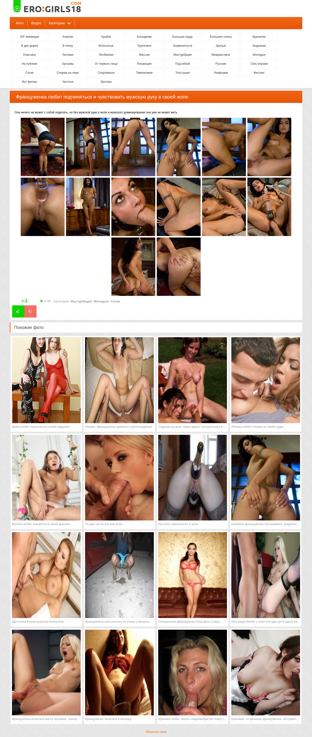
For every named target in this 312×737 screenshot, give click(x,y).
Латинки (67, 54)
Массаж (144, 54)
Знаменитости (182, 45)
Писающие (144, 63)
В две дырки (29, 45)
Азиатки (67, 36)
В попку (68, 45)
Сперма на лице (68, 72)
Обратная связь (156, 732)
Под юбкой (182, 63)
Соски (29, 72)
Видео (36, 23)
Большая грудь (182, 36)
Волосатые (105, 45)
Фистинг (259, 72)
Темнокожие (144, 72)
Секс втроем (259, 63)
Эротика (106, 81)
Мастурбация (183, 54)
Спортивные (106, 72)
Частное (67, 81)
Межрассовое (221, 54)
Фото (20, 23)
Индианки (259, 45)
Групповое (144, 45)
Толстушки (182, 72)
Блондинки (144, 36)
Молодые (259, 54)
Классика (29, 54)
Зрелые (221, 45)
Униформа (221, 72)
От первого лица (106, 63)
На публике (29, 63)
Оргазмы (68, 63)
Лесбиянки (106, 54)
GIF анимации (29, 36)
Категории (57, 23)
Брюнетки (259, 36)
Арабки (106, 36)
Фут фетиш (29, 81)
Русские (220, 63)
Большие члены (221, 36)
